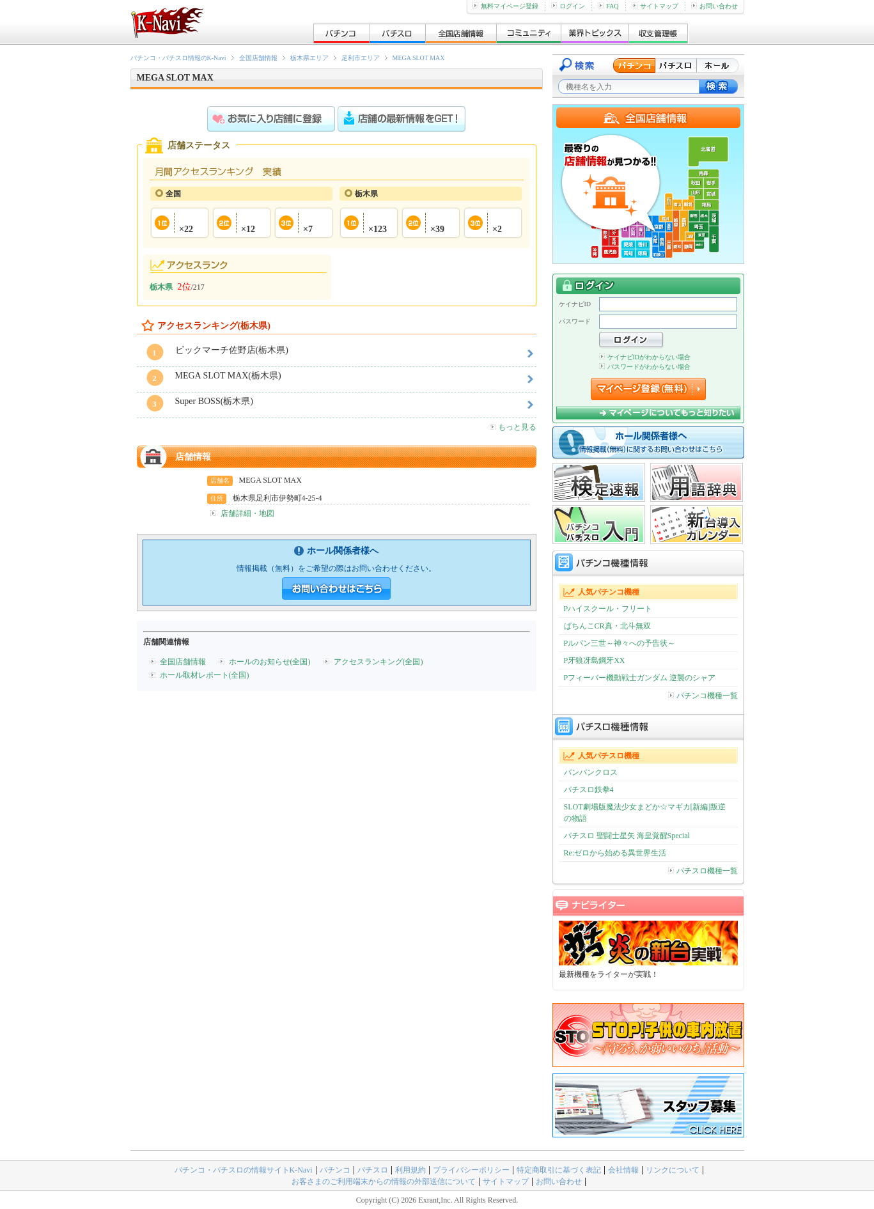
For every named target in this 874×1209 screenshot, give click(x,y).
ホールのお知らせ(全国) (270, 661)
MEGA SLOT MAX (419, 57)
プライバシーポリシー (471, 1170)
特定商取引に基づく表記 (559, 1170)
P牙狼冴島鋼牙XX (594, 660)
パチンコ (335, 1170)
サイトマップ (655, 6)
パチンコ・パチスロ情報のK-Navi (178, 57)
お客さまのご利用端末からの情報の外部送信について (384, 1181)
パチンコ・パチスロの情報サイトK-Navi (244, 1170)
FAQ (608, 6)
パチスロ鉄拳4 (589, 789)
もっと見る (513, 427)
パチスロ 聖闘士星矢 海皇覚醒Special (627, 835)
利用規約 (410, 1170)
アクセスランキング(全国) (378, 661)
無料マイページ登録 (505, 6)
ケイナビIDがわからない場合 (645, 357)
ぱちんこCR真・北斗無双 (607, 625)
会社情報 (623, 1170)
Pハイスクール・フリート (608, 608)
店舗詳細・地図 (247, 513)
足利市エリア (360, 57)
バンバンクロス (591, 772)
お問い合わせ (714, 6)
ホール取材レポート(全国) (204, 675)
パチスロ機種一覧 (703, 870)
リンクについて (672, 1170)
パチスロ (372, 1170)
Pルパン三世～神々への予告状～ (620, 643)
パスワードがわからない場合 (645, 366)
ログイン (568, 6)
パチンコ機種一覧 (703, 695)
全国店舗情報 (258, 57)
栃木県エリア (309, 57)
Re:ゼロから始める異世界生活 (615, 852)
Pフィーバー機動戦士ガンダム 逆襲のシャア (640, 677)
